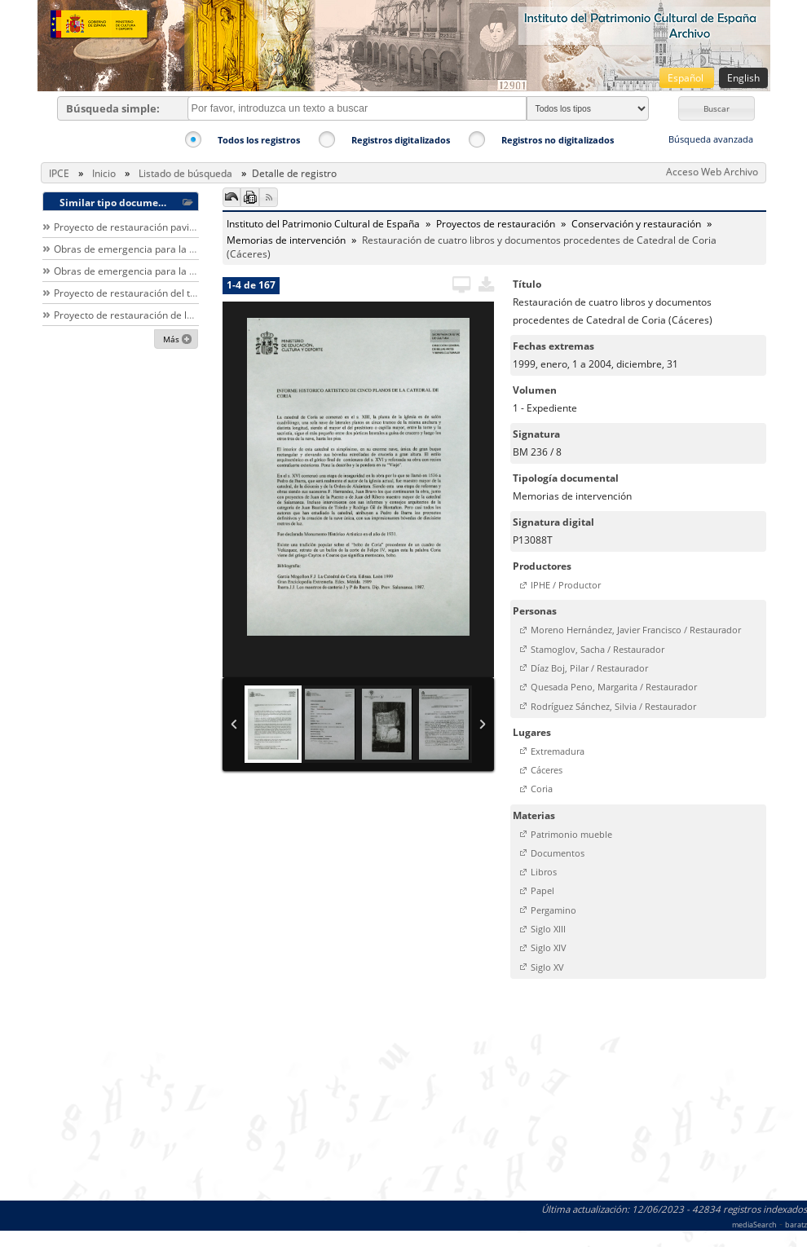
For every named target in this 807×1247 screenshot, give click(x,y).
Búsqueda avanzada (710, 139)
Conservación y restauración (636, 224)
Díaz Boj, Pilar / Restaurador (589, 668)
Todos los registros (259, 140)
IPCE (59, 173)
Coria (542, 788)
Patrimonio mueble (571, 834)
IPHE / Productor (566, 585)
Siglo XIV (549, 947)
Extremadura (557, 751)
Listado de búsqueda (185, 173)
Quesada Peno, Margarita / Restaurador (614, 687)
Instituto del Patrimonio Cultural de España (323, 224)
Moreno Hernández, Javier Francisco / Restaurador (636, 630)
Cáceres (546, 770)
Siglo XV (547, 967)
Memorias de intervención (286, 240)
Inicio (104, 173)
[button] (716, 108)
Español (687, 78)
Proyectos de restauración (495, 224)
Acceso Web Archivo (712, 171)
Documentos (557, 853)
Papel (542, 890)
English (743, 78)
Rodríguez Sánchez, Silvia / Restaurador (613, 706)
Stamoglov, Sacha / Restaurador (597, 649)
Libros (544, 872)
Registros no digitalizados (557, 140)
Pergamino (553, 910)
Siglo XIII (548, 929)
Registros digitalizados (400, 140)
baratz (796, 1224)
